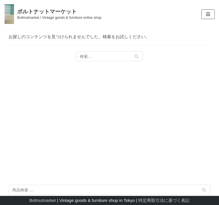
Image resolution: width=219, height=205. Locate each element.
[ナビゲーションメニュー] (208, 14)
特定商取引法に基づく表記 (164, 200)
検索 (204, 191)
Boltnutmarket (42, 200)
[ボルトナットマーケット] (53, 14)
